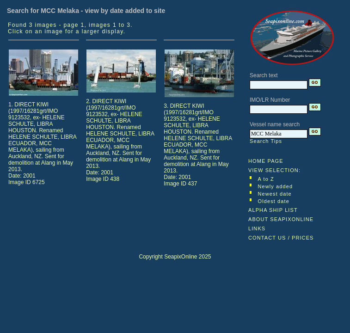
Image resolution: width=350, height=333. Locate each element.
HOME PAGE (265, 161)
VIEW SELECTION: (274, 170)
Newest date (275, 194)
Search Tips (266, 141)
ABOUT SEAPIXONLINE (280, 219)
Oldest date (273, 201)
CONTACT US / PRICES (281, 237)
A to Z (266, 179)
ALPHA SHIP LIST (273, 210)
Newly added (275, 186)
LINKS (256, 228)
